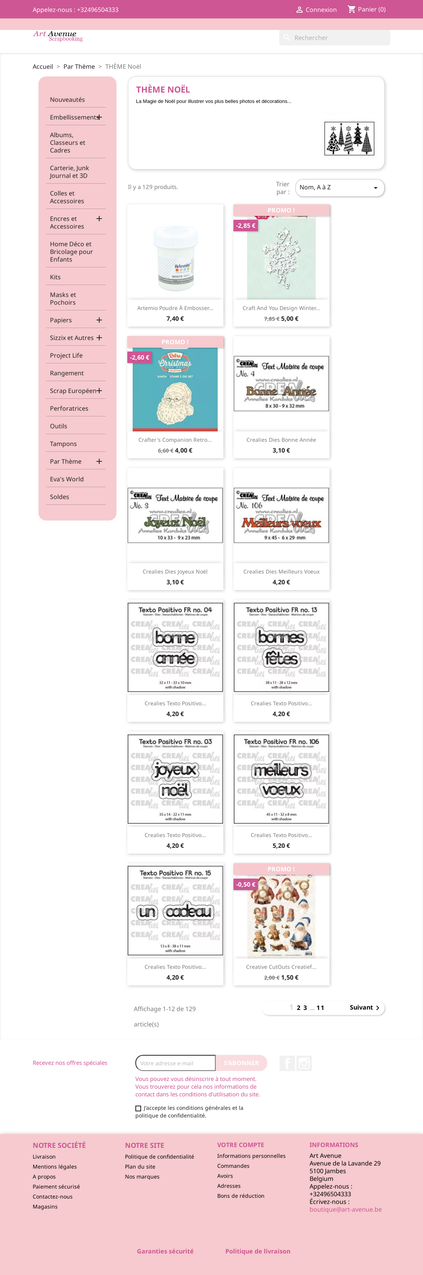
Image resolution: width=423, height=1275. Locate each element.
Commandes (233, 1165)
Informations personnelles (251, 1155)
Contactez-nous (53, 1196)
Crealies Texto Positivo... (175, 703)
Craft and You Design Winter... (281, 308)
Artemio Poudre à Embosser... (175, 308)
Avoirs (225, 1175)
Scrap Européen (73, 390)
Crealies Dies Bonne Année (281, 439)
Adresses (229, 1185)
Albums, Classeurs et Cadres (67, 142)
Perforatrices (69, 408)
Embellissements (74, 117)
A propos (44, 1176)
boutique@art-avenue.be (346, 1209)
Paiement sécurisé (56, 1186)
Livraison (44, 1156)
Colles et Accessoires (67, 197)
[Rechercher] (334, 37)
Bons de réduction (241, 1195)
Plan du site (140, 1166)
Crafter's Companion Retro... (175, 439)
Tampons (63, 443)
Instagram (304, 1063)
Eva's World (67, 479)
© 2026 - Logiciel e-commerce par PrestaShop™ (211, 1265)
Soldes (59, 496)
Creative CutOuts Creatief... (281, 966)
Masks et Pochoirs (63, 298)
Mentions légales (55, 1166)
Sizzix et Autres (72, 337)
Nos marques (142, 1176)
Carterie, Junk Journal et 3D (69, 172)
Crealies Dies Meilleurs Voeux (281, 571)
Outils (58, 426)
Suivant (366, 1008)
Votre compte (240, 1145)
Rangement (67, 373)
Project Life (66, 355)
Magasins (45, 1206)
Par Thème (66, 461)
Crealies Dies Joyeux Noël (175, 571)
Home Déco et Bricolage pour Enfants (71, 252)
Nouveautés (67, 99)
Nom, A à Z (340, 187)
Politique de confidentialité (159, 1156)
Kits (55, 277)
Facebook (287, 1063)
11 (320, 1007)
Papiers (61, 320)
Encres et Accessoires (67, 222)
